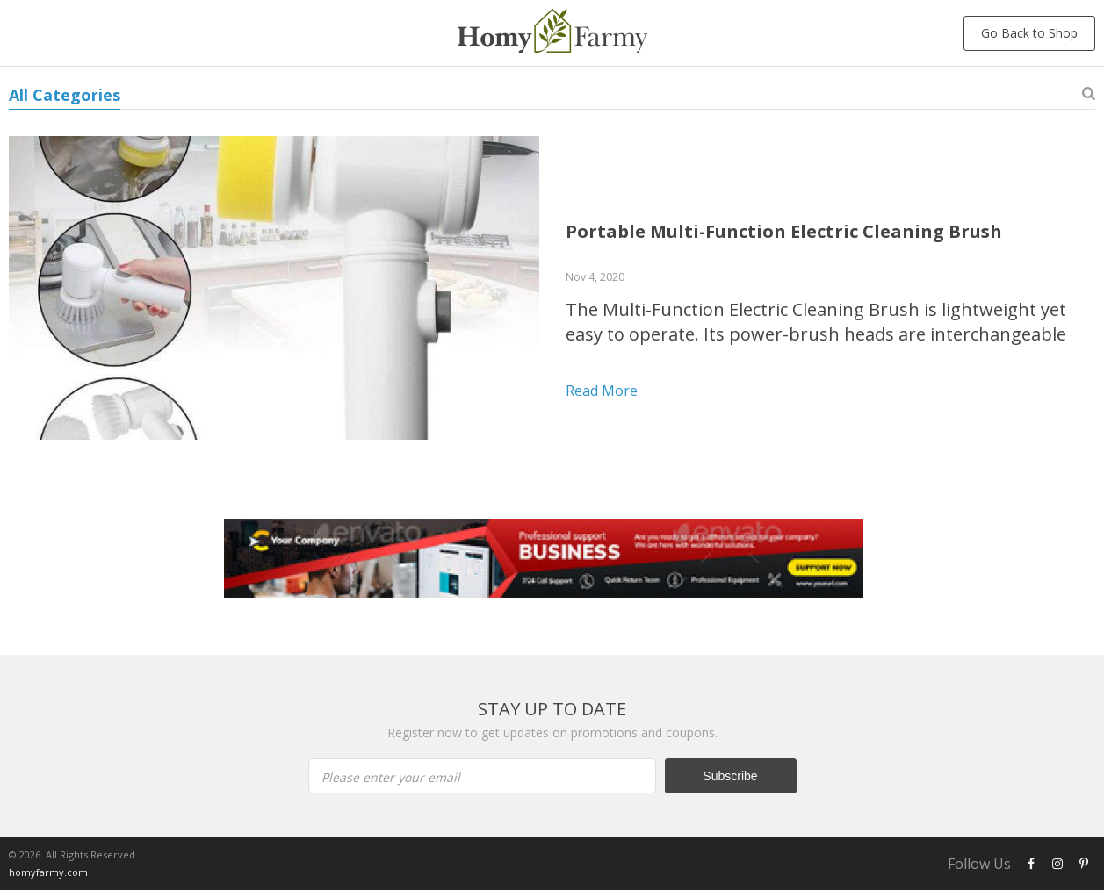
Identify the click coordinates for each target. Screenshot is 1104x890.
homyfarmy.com (48, 872)
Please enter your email (390, 777)
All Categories (64, 94)
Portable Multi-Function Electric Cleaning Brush (784, 231)
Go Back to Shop (1029, 33)
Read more (602, 390)
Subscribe (730, 776)
